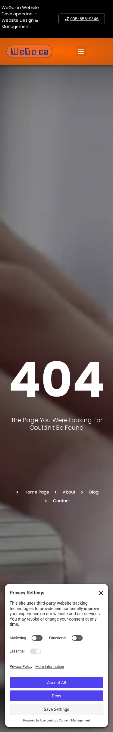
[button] (81, 51)
